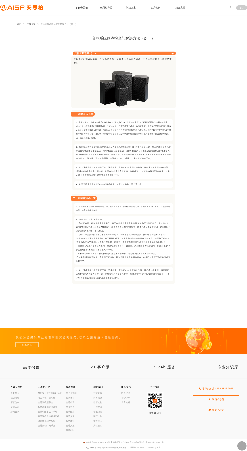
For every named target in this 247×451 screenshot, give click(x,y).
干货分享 (31, 24)
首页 (19, 24)
